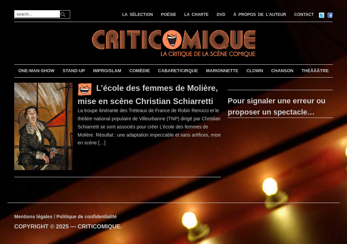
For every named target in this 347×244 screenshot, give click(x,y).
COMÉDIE (139, 70)
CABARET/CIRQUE (178, 70)
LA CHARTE (196, 14)
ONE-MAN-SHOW (36, 70)
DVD (221, 14)
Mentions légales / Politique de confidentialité (65, 216)
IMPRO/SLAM (107, 70)
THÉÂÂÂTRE (315, 70)
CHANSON (282, 70)
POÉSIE (168, 14)
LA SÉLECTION (137, 14)
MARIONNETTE (222, 70)
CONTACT (304, 14)
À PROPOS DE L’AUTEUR (259, 14)
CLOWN (254, 70)
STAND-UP (74, 70)
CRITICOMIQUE (99, 226)
